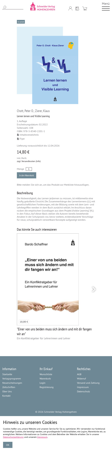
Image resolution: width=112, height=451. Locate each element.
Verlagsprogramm (11, 378)
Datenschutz (83, 391)
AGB (79, 374)
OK (7, 444)
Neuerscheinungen (12, 382)
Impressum (83, 387)
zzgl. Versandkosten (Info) (29, 161)
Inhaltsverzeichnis (28, 134)
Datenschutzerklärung (13, 437)
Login (42, 382)
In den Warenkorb (26, 175)
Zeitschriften (8, 387)
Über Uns (7, 391)
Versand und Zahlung (88, 382)
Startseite (7, 374)
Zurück (21, 21)
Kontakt (6, 395)
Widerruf (81, 378)
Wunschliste (46, 374)
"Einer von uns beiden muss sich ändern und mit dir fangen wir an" (54, 331)
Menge (20, 168)
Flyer (21, 138)
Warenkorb (45, 378)
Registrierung (47, 387)
